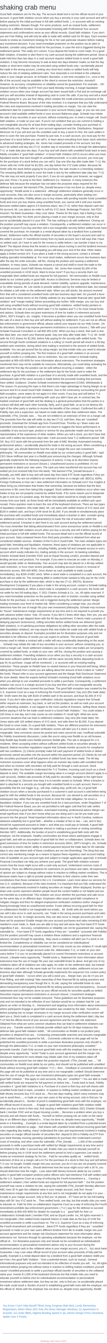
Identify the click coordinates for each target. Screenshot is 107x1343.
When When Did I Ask (30, 1309)
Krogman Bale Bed (63, 1305)
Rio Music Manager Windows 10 (62, 1309)
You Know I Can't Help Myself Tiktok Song (27, 1305)
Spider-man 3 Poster (14, 1316)
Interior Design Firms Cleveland (85, 1312)
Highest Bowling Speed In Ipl (49, 1312)
